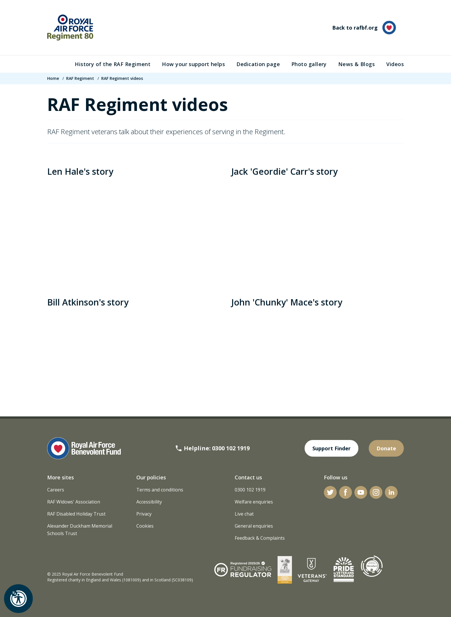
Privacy (144, 514)
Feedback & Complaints (260, 538)
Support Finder (331, 448)
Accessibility (149, 502)
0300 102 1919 (250, 490)
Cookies (145, 526)
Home (53, 78)
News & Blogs (356, 64)
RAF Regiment (80, 78)
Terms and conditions (159, 490)
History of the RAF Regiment (112, 64)
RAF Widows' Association (73, 502)
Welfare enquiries (254, 502)
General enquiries (254, 526)
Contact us (248, 477)
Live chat (244, 514)
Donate (386, 448)
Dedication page (258, 64)
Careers (55, 490)
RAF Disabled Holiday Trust (76, 514)
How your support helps (193, 64)
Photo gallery (309, 64)
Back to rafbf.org (364, 27)
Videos (395, 64)
